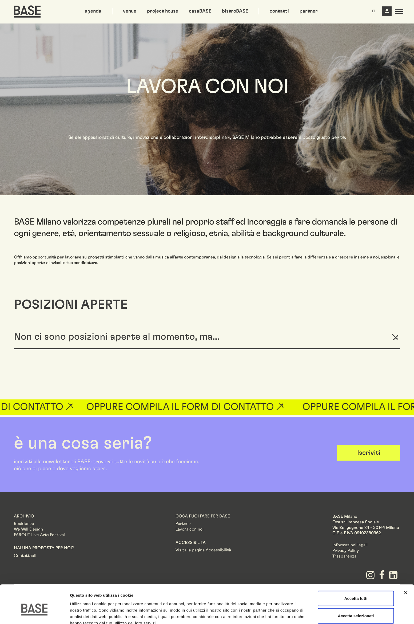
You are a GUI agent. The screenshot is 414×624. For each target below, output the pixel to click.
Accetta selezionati (356, 589)
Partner (183, 523)
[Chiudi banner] (406, 566)
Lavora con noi (190, 529)
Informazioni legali (350, 545)
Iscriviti (368, 453)
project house (162, 11)
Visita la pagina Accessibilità (203, 550)
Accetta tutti (356, 571)
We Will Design (28, 529)
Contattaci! (25, 556)
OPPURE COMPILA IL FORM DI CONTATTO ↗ (190, 407)
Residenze (24, 523)
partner (309, 11)
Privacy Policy (345, 550)
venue (129, 11)
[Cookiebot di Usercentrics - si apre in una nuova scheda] (34, 614)
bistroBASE (235, 11)
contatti (279, 11)
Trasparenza (344, 556)
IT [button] (373, 11)
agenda (93, 11)
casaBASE (200, 11)
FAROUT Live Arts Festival (39, 535)
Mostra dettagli (280, 613)
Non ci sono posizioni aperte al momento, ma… (117, 337)
